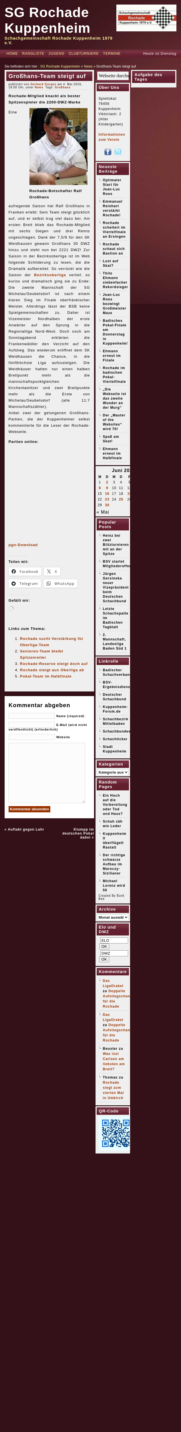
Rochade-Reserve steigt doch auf (54, 664)
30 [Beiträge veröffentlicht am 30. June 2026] (107, 505)
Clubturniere (84, 54)
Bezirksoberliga (50, 275)
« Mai (103, 512)
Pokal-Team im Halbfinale (46, 676)
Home (12, 54)
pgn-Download (23, 545)
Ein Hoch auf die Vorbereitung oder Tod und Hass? (115, 805)
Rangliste (33, 54)
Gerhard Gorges (44, 84)
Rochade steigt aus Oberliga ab (52, 670)
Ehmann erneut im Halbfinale (112, 453)
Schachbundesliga (120, 731)
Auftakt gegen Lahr (26, 829)
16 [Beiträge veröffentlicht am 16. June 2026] (107, 494)
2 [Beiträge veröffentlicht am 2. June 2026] (107, 482)
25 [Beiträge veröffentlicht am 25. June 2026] (121, 499)
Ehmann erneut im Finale (112, 355)
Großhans (63, 87)
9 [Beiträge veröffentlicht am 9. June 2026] (107, 488)
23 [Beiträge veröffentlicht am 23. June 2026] (107, 499)
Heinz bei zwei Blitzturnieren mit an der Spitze (116, 545)
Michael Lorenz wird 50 (114, 885)
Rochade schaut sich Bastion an (114, 248)
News (88, 66)
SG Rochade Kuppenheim (60, 66)
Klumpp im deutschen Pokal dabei (78, 833)
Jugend (56, 54)
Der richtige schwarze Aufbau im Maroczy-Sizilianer (114, 864)
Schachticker (115, 739)
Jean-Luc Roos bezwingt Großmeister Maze (114, 304)
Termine (112, 54)
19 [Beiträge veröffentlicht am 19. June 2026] (129, 494)
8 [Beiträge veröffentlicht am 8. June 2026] (100, 488)
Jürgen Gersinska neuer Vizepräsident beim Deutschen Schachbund (116, 587)
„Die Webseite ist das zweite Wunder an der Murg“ (114, 398)
